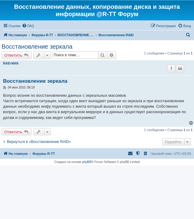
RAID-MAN (11, 63)
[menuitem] (28, 26)
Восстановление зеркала (37, 46)
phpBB (86, 162)
